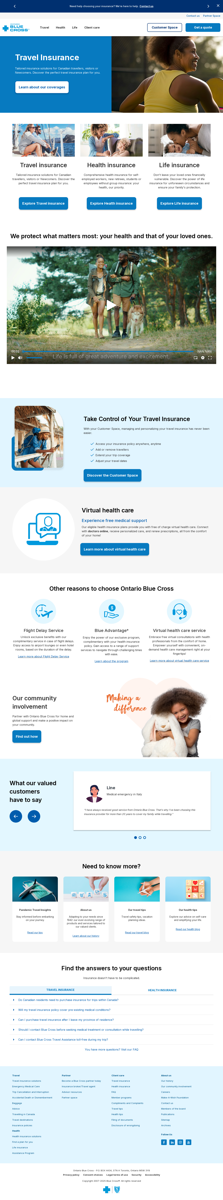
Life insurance (20, 1147)
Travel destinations (22, 1119)
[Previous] (14, 6)
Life (74, 27)
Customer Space (165, 27)
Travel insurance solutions (26, 1080)
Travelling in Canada (23, 1114)
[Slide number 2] (140, 837)
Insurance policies (22, 1125)
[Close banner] (218, 5)
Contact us (146, 6)
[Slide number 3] (144, 837)
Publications (167, 1114)
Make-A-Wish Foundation (175, 1097)
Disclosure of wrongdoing (126, 1125)
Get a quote (203, 27)
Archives (166, 1125)
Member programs (122, 1097)
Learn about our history (86, 935)
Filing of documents (122, 1119)
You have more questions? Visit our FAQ (111, 1049)
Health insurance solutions (26, 1136)
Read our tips (35, 932)
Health (60, 27)
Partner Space (211, 15)
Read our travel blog (137, 932)
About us (166, 1075)
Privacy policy (71, 1174)
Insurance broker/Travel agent (78, 1086)
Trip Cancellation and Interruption (30, 1092)
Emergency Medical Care (26, 1086)
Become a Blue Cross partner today (81, 1080)
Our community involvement (176, 1086)
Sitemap (165, 1119)
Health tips (117, 1114)
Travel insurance (121, 1080)
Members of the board (173, 1108)
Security (136, 1174)
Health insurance (121, 1086)
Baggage (17, 1103)
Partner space (69, 1097)
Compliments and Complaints (127, 1103)
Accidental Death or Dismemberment (32, 1097)
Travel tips (117, 1108)
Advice (16, 1108)
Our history (167, 1080)
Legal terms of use (117, 1174)
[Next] (208, 6)
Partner (66, 1075)
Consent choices (93, 1174)
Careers (165, 1092)
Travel (44, 27)
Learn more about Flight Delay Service (43, 656)
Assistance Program (23, 1153)
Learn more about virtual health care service (179, 660)
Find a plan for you (22, 1141)
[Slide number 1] (135, 837)
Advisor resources (72, 1092)
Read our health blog (188, 929)
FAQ (114, 1092)
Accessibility (152, 1174)
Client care (92, 27)
